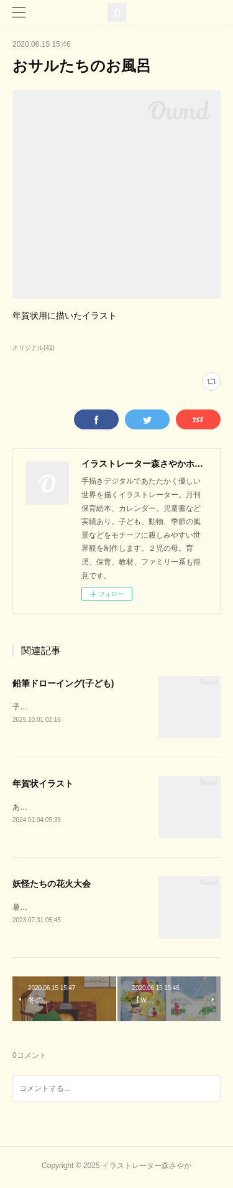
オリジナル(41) (33, 347)
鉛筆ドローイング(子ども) (63, 683)
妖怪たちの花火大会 (51, 886)
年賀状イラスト (42, 785)
